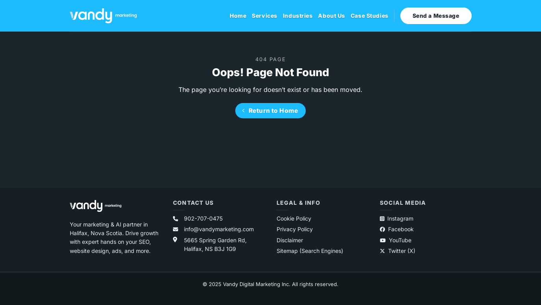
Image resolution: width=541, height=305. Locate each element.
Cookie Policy (294, 218)
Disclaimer (290, 240)
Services (264, 15)
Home (238, 15)
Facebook (397, 229)
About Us (331, 15)
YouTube (395, 240)
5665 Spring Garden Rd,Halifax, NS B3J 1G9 (215, 244)
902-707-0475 (203, 218)
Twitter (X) (397, 250)
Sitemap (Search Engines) (310, 250)
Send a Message (436, 15)
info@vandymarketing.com (219, 229)
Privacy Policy (295, 229)
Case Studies (370, 15)
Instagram (396, 218)
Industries (298, 15)
